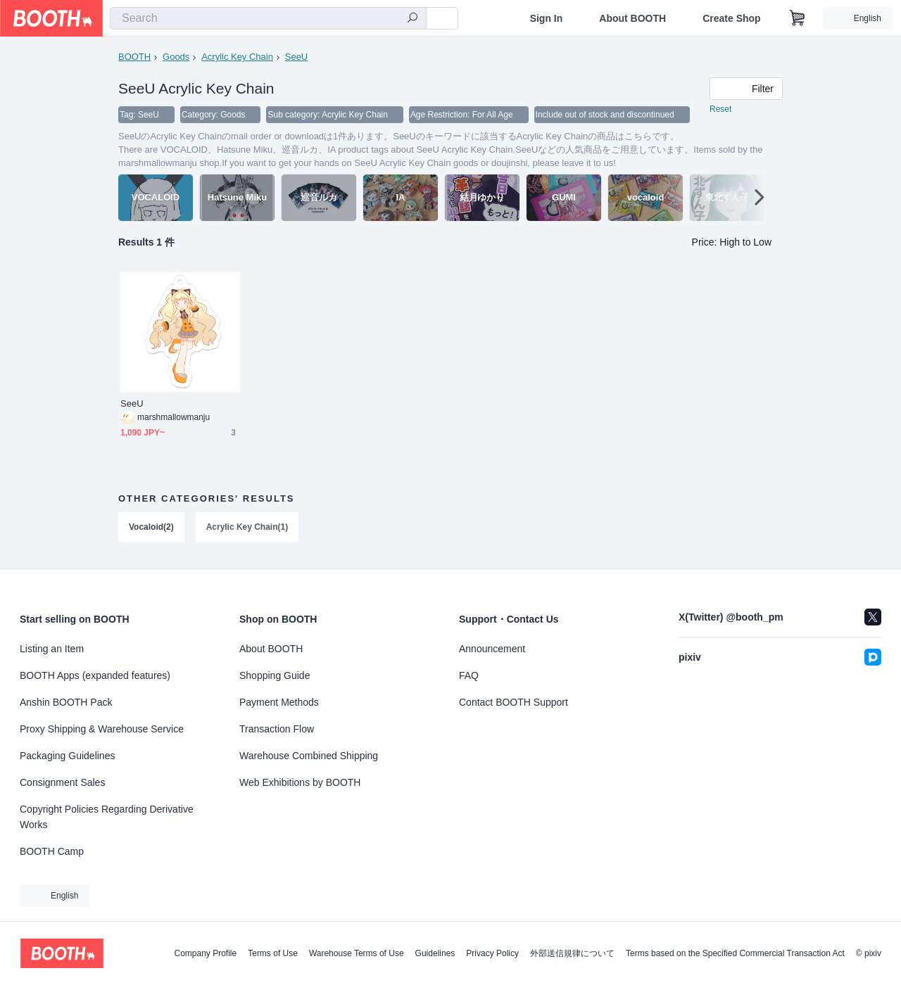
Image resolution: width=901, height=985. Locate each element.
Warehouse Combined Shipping (308, 755)
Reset (720, 110)
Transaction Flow (276, 729)
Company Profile (205, 953)
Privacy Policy (492, 953)
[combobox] (268, 18)
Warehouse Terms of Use (356, 953)
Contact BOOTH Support (513, 702)
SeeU (296, 56)
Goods (176, 56)
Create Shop (731, 18)
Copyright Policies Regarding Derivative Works (107, 816)
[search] (412, 19)
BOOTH (134, 56)
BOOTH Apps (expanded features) (95, 675)
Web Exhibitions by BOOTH (299, 782)
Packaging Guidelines (67, 755)
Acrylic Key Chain (237, 56)
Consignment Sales (62, 782)
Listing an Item (52, 648)
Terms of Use (273, 953)
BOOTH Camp (52, 851)
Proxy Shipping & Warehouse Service (102, 729)
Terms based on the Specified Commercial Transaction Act (735, 953)
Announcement (492, 648)
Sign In (546, 18)
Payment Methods (279, 702)
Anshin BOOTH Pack (66, 702)
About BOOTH (632, 18)
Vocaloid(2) (151, 528)
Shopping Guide (274, 675)
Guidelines (435, 953)
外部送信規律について (572, 953)
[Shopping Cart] (797, 18)
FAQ (469, 675)
